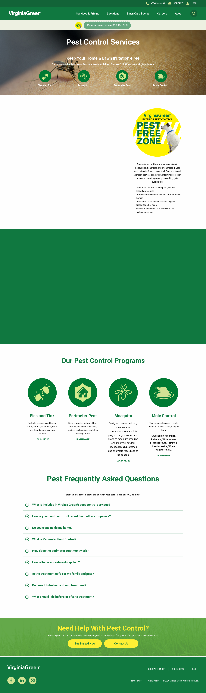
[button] (87, 13)
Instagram (32, 680)
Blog (194, 669)
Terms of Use (136, 681)
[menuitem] (193, 13)
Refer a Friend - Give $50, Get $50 (107, 25)
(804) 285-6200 (158, 3)
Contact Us (121, 643)
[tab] (103, 505)
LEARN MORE (42, 439)
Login (194, 3)
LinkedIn (22, 680)
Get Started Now (84, 643)
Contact (178, 3)
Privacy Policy (153, 681)
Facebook (11, 680)
